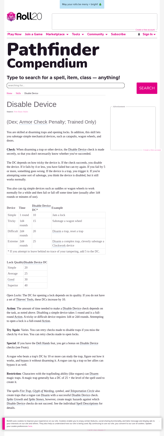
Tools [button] (76, 34)
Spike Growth (15, 399)
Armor (25, 122)
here (30, 426)
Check (40, 122)
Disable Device (77, 149)
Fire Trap (25, 391)
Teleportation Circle (82, 391)
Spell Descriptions (87, 403)
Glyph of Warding (43, 391)
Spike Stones (36, 399)
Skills (18, 93)
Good (11, 279)
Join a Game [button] (34, 34)
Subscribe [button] (118, 34)
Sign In (149, 34)
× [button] (159, 421)
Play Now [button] (15, 34)
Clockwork (59, 245)
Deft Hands (43, 343)
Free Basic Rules (21, 111)
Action (11, 308)
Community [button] (95, 34)
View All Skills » (96, 429)
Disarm (56, 231)
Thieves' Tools (24, 299)
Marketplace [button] (55, 34)
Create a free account (145, 29)
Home (9, 93)
